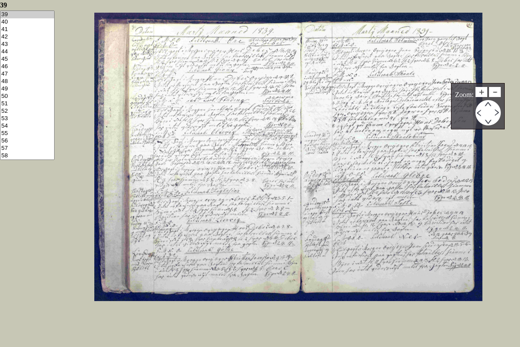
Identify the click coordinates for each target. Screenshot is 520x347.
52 (27, 111)
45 (27, 59)
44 (27, 52)
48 (27, 81)
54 (27, 126)
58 (27, 156)
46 (27, 66)
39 (27, 14)
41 (27, 29)
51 (27, 104)
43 (27, 44)
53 (27, 118)
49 (27, 89)
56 (27, 141)
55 (27, 133)
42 (27, 37)
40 (27, 22)
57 (27, 148)
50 (27, 96)
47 (27, 74)
